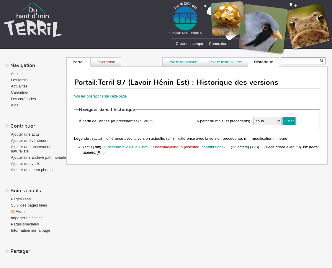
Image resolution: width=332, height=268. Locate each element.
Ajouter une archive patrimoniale (38, 157)
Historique (263, 62)
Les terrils (19, 80)
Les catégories (23, 99)
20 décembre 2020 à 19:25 (125, 147)
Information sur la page (30, 230)
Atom (20, 211)
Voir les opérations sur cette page (100, 96)
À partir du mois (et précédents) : (224, 121)
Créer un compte (190, 43)
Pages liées (21, 199)
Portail (78, 62)
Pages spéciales (25, 224)
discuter (192, 147)
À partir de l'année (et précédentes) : (110, 121)
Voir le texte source (225, 62)
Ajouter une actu (25, 134)
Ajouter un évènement (29, 140)
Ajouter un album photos (32, 170)
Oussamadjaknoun (167, 147)
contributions (212, 147)
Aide (15, 105)
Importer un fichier (26, 218)
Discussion (106, 62)
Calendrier (20, 92)
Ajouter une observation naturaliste (31, 148)
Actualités (19, 86)
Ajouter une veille (25, 163)
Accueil (17, 74)
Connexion (218, 43)
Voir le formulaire (183, 62)
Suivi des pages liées (29, 205)
